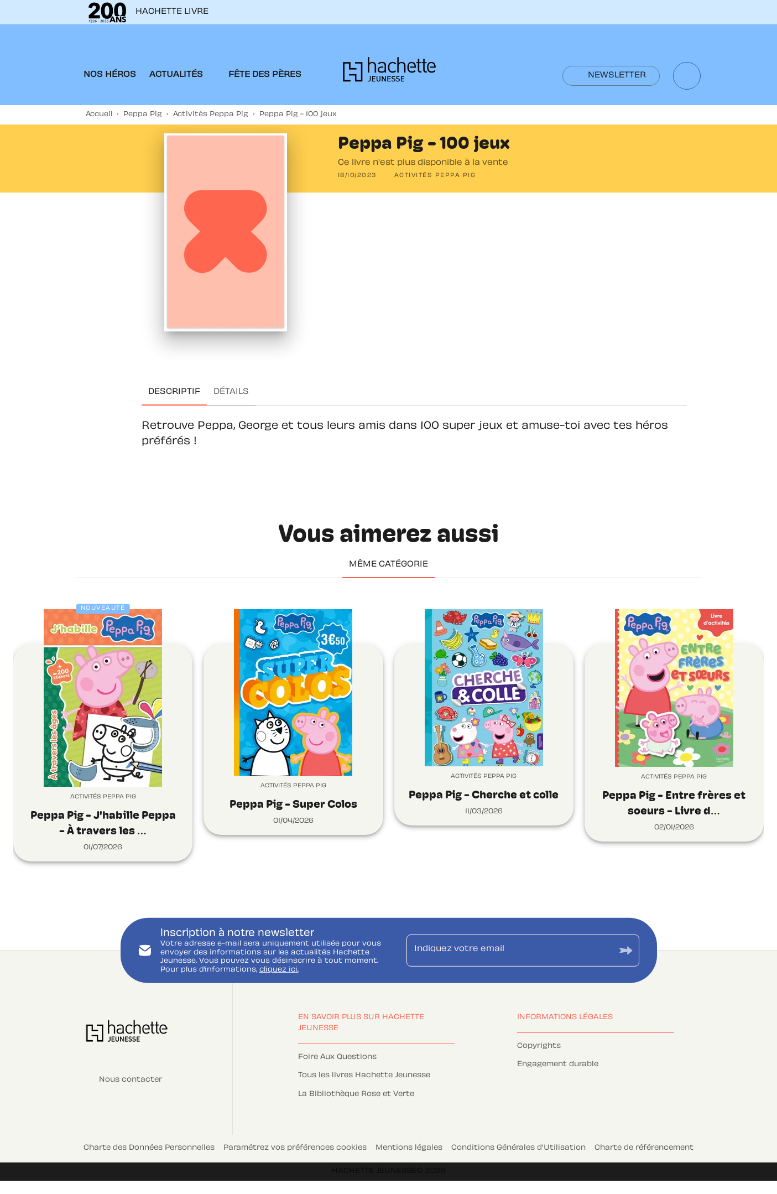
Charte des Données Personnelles (149, 1148)
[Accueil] (389, 72)
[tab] (110, 75)
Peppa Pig (142, 114)
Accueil (99, 114)
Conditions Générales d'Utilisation (518, 1148)
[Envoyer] (626, 950)
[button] (611, 76)
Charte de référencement (644, 1148)
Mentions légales (409, 1148)
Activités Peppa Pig (210, 114)
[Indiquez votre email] (509, 951)
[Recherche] (687, 76)
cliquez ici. (279, 970)
